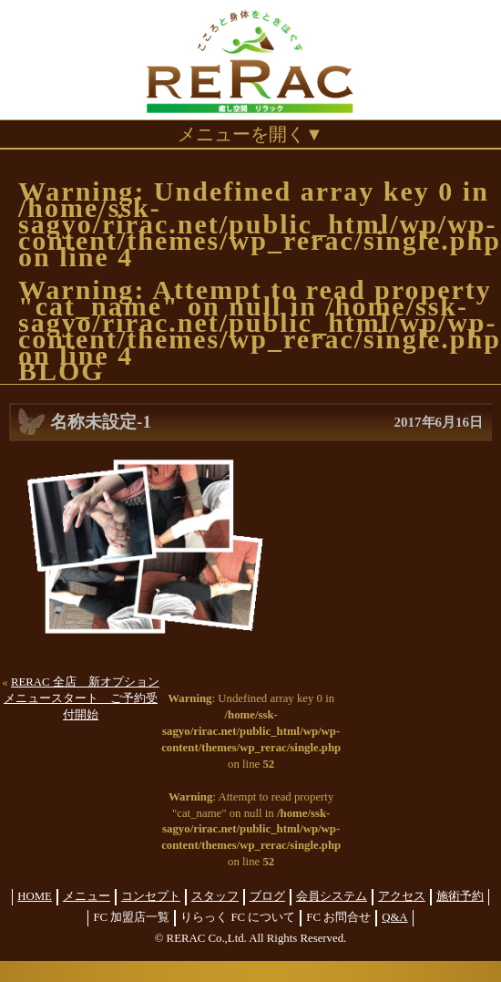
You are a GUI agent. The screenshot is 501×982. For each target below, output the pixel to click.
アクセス (401, 896)
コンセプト (150, 896)
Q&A (394, 917)
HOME (34, 896)
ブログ (267, 896)
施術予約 (460, 896)
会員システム (331, 896)
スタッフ (215, 896)
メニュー (86, 896)
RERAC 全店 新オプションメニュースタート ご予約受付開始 (81, 698)
